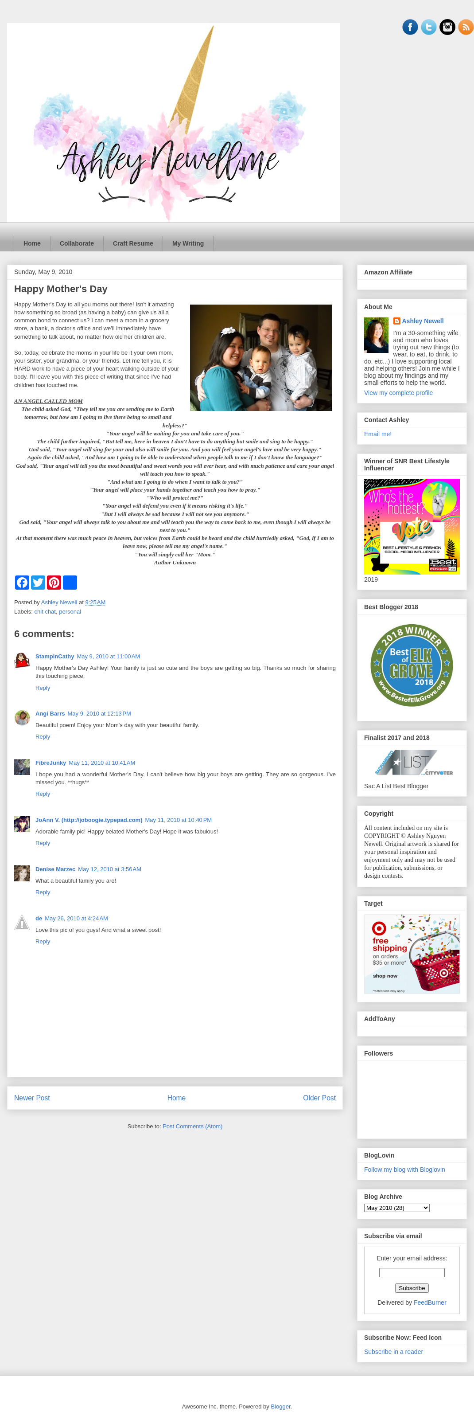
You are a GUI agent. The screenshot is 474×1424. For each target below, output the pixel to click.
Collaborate (77, 243)
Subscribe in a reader (393, 1351)
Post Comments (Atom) (192, 1126)
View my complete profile (398, 392)
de (38, 918)
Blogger (280, 1406)
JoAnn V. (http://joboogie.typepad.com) (88, 820)
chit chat (45, 611)
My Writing (188, 243)
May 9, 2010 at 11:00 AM (108, 656)
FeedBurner (430, 1302)
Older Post (319, 1098)
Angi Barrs (50, 713)
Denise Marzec (55, 869)
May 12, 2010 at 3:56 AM (109, 869)
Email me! (378, 434)
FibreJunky (50, 762)
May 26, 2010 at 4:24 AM (76, 918)
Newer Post (32, 1098)
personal (70, 611)
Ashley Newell (423, 321)
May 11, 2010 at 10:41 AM (102, 762)
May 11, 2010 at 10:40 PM (178, 820)
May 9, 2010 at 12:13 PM (99, 713)
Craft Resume (133, 243)
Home (32, 243)
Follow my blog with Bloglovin (404, 1169)
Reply (42, 688)
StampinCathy (54, 656)
